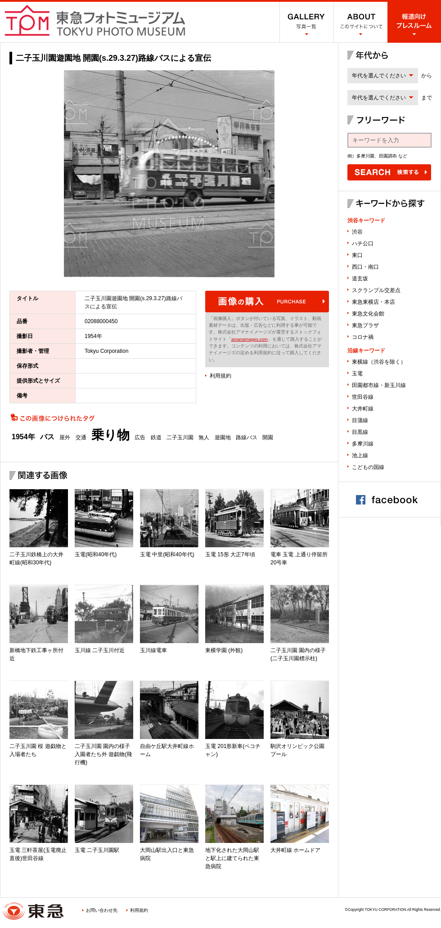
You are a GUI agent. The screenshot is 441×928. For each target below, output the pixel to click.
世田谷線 (363, 397)
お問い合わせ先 (101, 910)
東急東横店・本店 (373, 302)
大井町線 (363, 408)
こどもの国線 (368, 467)
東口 (357, 255)
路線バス (246, 437)
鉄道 (156, 437)
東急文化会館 (368, 314)
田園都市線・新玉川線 (379, 385)
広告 (140, 437)
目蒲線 (360, 420)
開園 (267, 437)
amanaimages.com (249, 339)
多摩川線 (363, 444)
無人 (203, 437)
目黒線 (360, 432)
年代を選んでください (379, 75)
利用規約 (220, 376)
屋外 (64, 437)
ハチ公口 (363, 243)
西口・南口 (365, 267)
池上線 (360, 455)
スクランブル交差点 (376, 290)
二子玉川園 (180, 437)
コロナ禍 (363, 337)
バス (47, 437)
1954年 (23, 437)
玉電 (357, 373)
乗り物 (110, 435)
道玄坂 (360, 278)
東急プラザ (365, 325)
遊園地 (223, 437)
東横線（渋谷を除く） (379, 362)
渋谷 (357, 232)
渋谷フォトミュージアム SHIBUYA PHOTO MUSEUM (94, 20)
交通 (81, 437)
